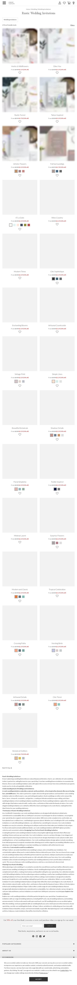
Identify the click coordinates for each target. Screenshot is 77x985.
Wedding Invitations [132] (10, 20)
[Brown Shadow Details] (59, 435)
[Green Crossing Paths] (23, 650)
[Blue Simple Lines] (57, 381)
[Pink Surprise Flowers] (57, 542)
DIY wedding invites (51, 901)
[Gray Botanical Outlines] (23, 758)
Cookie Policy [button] (64, 970)
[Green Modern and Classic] (23, 596)
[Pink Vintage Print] (16, 381)
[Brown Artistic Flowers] (16, 171)
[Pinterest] (33, 936)
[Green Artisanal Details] (23, 704)
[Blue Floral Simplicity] (20, 489)
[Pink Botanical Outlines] (16, 758)
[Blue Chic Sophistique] (57, 278)
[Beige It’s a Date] (11, 225)
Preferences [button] (43, 973)
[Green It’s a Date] (25, 225)
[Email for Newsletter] (32, 926)
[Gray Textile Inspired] (59, 489)
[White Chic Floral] (59, 704)
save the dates (57, 859)
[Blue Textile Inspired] (55, 489)
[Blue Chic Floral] (55, 704)
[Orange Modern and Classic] (16, 596)
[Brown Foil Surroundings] (53, 171)
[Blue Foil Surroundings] (57, 171)
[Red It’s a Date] (29, 225)
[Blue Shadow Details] (55, 435)
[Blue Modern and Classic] (20, 596)
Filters (72, 25)
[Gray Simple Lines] (60, 381)
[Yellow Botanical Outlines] (20, 758)
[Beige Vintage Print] (20, 381)
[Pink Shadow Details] (51, 435)
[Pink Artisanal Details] (16, 704)
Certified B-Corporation (13, 813)
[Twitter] (44, 936)
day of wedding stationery (55, 899)
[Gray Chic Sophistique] (60, 278)
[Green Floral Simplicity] (23, 489)
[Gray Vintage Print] (23, 381)
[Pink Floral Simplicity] (16, 489)
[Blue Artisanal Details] (20, 704)
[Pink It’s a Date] (18, 225)
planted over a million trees (14, 820)
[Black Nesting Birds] (53, 650)
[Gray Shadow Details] (62, 435)
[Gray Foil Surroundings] (60, 171)
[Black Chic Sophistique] (53, 278)
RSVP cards (43, 899)
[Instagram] (37, 936)
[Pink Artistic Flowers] (23, 171)
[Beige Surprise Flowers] (60, 542)
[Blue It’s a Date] (14, 225)
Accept (38, 979)
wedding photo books (25, 906)
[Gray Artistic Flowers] (20, 171)
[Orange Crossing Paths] (16, 650)
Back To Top (7, 768)
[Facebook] (40, 936)
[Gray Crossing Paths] (20, 650)
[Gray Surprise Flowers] (53, 542)
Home (28, 9)
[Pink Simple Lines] (53, 381)
